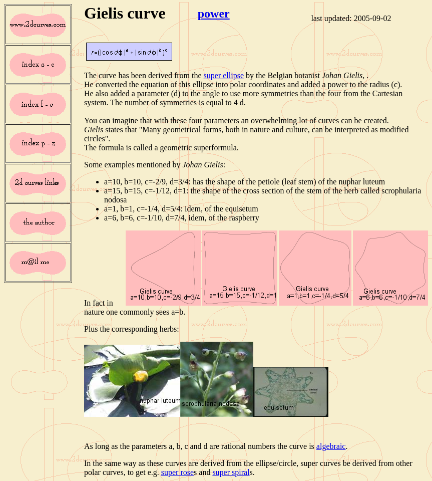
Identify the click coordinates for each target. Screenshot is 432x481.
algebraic (331, 446)
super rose (177, 472)
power (214, 13)
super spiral (230, 472)
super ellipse (224, 75)
